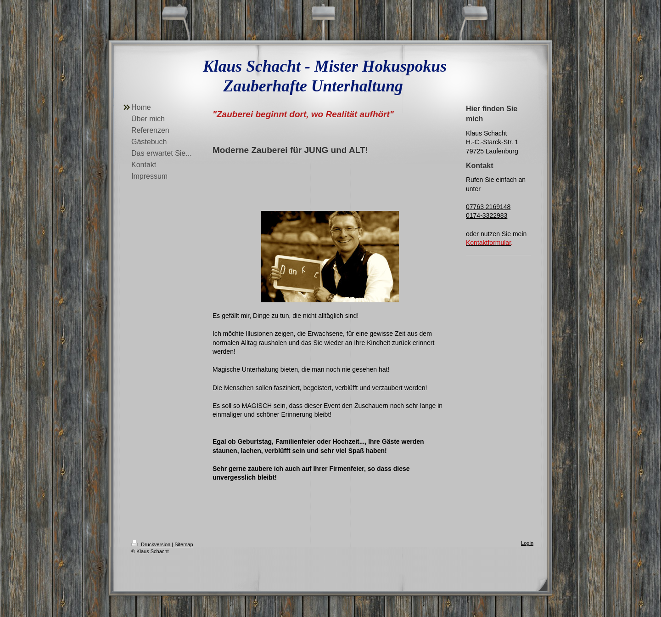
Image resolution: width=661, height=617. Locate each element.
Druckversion (151, 544)
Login (527, 543)
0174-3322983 (486, 215)
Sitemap (183, 544)
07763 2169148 (488, 206)
